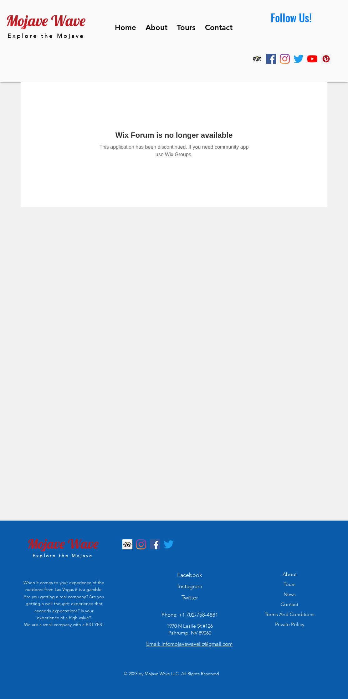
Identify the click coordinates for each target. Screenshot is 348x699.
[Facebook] (271, 59)
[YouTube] (312, 59)
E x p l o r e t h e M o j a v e (45, 36)
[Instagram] (285, 59)
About (290, 574)
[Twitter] (299, 59)
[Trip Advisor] (257, 59)
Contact (289, 604)
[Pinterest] (326, 59)
